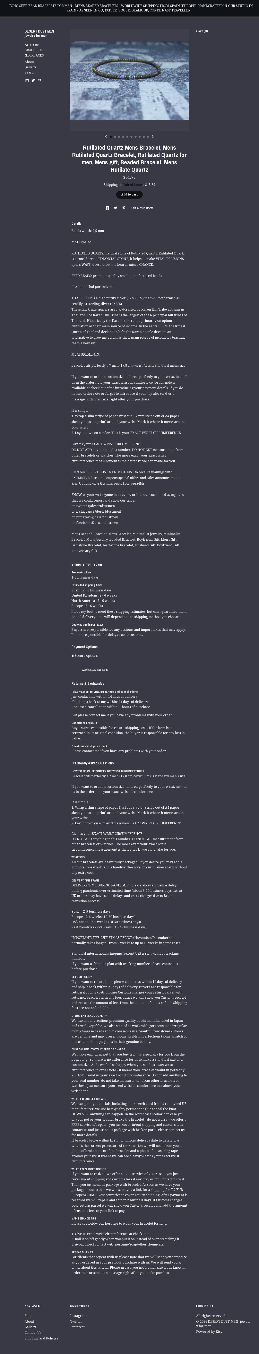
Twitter (76, 1321)
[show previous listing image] (106, 136)
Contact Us (33, 1333)
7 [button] (136, 137)
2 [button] (115, 137)
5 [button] (127, 137)
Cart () (202, 31)
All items (32, 45)
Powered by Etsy (209, 1332)
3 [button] (119, 137)
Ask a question (141, 208)
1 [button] (111, 137)
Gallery (30, 67)
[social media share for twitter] (116, 208)
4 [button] (123, 137)
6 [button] (131, 137)
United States (132, 185)
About (29, 62)
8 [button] (140, 137)
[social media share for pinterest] (124, 208)
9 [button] (144, 137)
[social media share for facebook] (108, 208)
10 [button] (148, 137)
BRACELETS (34, 50)
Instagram (78, 1316)
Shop (28, 1316)
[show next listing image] (153, 136)
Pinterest (77, 1327)
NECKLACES (34, 55)
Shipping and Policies (41, 1338)
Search (30, 72)
